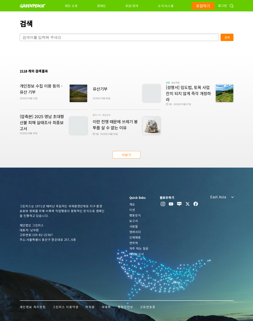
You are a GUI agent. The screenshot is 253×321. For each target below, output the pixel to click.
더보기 (126, 154)
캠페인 (101, 5)
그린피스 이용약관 (66, 307)
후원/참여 (131, 5)
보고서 (133, 221)
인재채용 (135, 237)
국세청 (106, 307)
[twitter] (187, 204)
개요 (132, 204)
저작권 (90, 307)
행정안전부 (125, 307)
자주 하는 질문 (139, 248)
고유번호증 (148, 307)
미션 (132, 210)
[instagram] (163, 204)
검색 (227, 37)
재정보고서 (136, 254)
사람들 (133, 226)
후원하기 (203, 5)
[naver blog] (179, 204)
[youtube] (171, 204)
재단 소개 (71, 5)
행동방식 (135, 215)
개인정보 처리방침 (33, 307)
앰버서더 (135, 232)
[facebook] (196, 204)
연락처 (133, 243)
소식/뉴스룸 (166, 5)
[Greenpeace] (32, 10)
